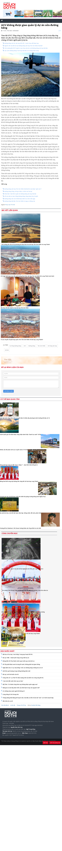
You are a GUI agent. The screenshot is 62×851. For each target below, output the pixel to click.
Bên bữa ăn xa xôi (8, 701)
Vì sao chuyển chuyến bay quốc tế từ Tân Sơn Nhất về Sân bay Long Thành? (22, 339)
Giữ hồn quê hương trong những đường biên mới (16, 671)
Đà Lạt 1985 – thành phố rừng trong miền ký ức (16, 657)
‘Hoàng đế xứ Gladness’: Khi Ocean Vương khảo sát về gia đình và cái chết (20, 528)
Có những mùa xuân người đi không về (13, 691)
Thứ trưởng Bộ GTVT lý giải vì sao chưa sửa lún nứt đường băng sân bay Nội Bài (26, 48)
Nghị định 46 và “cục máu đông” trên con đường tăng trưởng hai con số (23, 667)
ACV (25, 346)
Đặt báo (45, 742)
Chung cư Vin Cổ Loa (21, 705)
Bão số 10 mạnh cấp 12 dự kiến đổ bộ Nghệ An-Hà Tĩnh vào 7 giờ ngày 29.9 (22, 569)
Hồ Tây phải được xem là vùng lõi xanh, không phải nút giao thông (21, 664)
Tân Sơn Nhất (41, 346)
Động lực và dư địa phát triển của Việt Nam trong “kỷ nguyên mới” (21, 687)
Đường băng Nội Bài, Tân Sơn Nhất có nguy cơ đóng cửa (19, 201)
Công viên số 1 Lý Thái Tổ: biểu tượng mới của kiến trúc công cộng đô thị (23, 677)
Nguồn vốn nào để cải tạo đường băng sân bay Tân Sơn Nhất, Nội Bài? (23, 45)
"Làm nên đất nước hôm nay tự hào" (13, 681)
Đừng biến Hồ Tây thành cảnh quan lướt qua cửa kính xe (18, 661)
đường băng (31, 346)
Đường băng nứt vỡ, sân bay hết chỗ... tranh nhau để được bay (21, 43)
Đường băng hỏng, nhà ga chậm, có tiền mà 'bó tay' (18, 191)
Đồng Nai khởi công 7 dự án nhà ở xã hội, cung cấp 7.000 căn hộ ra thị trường (23, 612)
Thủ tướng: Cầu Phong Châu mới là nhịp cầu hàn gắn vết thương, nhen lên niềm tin (25, 590)
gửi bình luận (8, 391)
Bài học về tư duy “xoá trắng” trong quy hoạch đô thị (17, 654)
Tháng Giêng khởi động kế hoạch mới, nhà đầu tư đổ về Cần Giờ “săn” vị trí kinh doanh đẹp (28, 697)
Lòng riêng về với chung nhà (11, 694)
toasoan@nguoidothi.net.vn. (13, 733)
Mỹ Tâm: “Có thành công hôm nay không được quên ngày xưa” (20, 684)
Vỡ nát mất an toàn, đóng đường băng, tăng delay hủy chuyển (21, 196)
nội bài (7, 350)
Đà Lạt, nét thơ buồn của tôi (11, 674)
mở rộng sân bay (52, 346)
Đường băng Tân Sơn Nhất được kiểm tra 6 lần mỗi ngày (19, 198)
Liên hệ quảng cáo (55, 742)
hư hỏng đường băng (15, 346)
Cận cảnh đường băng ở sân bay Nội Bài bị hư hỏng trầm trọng (21, 50)
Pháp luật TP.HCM (10, 204)
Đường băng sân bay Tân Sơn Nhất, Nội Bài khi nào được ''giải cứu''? (22, 189)
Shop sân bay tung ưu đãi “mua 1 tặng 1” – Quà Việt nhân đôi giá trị (19, 465)
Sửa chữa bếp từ (5, 705)
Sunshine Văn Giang (35, 705)
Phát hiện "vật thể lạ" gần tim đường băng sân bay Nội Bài (20, 194)
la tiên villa (12, 705)
